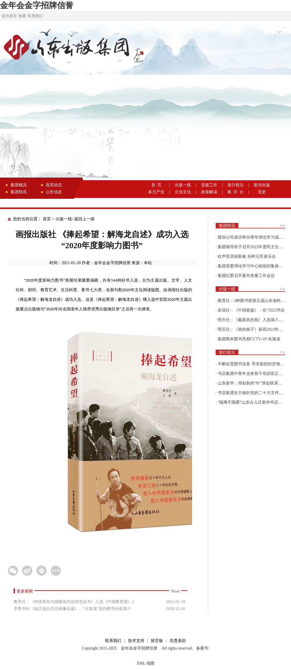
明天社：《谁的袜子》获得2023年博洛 (252, 329)
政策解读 (209, 192)
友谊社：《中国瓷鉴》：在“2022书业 (251, 310)
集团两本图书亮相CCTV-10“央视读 (249, 339)
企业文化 (183, 192)
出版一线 (183, 185)
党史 (262, 192)
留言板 (157, 640)
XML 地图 (145, 663)
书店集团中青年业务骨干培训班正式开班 (254, 373)
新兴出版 (262, 185)
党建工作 (209, 185)
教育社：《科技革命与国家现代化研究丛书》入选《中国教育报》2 (74, 602)
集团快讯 (18, 192)
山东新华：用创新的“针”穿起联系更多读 (254, 383)
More (175, 591)
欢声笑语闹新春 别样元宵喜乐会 (247, 256)
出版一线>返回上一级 (75, 219)
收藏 (22, 16)
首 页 (156, 185)
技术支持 (136, 640)
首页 (47, 219)
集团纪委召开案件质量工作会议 (246, 275)
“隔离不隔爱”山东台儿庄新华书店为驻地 (254, 402)
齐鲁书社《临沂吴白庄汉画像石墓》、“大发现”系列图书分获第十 (72, 609)
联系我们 (35, 16)
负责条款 (178, 640)
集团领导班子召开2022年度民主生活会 (252, 247)
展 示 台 (235, 192)
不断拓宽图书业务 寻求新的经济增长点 (253, 364)
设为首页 (9, 16)
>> (282, 225)
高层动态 (54, 185)
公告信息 (54, 192)
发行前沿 (235, 185)
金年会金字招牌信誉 (36, 5)
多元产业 (156, 192)
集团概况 (18, 185)
